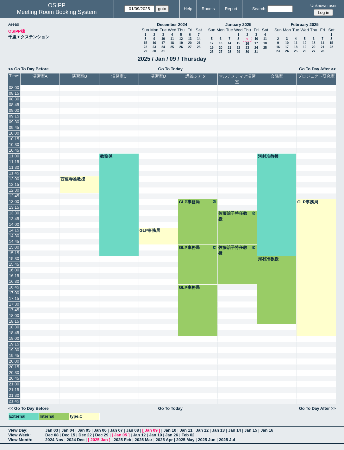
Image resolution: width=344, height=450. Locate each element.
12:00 (14, 178)
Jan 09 (151, 430)
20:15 (14, 366)
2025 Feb (122, 439)
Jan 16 (266, 430)
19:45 (14, 355)
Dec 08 (52, 435)
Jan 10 (170, 430)
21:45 (14, 401)
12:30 (14, 190)
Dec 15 (68, 435)
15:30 (14, 258)
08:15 (14, 93)
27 (189, 47)
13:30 (14, 213)
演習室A (40, 76)
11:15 (14, 161)
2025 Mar (143, 439)
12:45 (14, 195)
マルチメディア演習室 (237, 79)
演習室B (79, 76)
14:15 (14, 230)
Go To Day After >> (317, 69)
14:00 (14, 224)
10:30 (14, 144)
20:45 (14, 378)
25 (172, 47)
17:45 (14, 309)
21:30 (14, 395)
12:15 (14, 184)
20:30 (14, 372)
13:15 (14, 207)
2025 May (185, 439)
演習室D (158, 76)
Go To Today (170, 69)
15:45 (14, 264)
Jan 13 (218, 430)
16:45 (14, 287)
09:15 (14, 116)
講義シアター (197, 76)
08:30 (14, 99)
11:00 (14, 156)
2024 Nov (54, 439)
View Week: (19, 435)
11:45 (14, 173)
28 (198, 47)
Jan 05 (84, 430)
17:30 (14, 304)
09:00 (14, 110)
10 (163, 39)
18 (172, 43)
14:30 (14, 235)
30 (154, 51)
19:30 (14, 349)
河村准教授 (268, 156)
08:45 (14, 104)
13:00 (14, 201)
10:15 (14, 138)
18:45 (14, 332)
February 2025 (305, 24)
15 (145, 43)
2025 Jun (207, 439)
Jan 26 (171, 435)
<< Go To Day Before (28, 69)
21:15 (14, 389)
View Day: (18, 430)
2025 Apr (164, 439)
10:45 (14, 150)
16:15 (14, 275)
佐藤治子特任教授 (237, 216)
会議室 (277, 76)
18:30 (14, 327)
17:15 (14, 298)
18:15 (14, 321)
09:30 (14, 121)
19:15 (14, 344)
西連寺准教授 (72, 179)
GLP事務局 (198, 201)
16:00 (14, 270)
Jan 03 (51, 430)
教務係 (106, 156)
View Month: (20, 439)
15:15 (14, 252)
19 (181, 43)
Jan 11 (186, 430)
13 (189, 39)
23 (154, 47)
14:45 (14, 241)
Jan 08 (132, 430)
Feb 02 (187, 435)
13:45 (14, 218)
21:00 (14, 384)
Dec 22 (85, 435)
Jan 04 (67, 430)
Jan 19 (155, 435)
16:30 (14, 281)
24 (163, 47)
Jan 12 (202, 430)
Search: (259, 8)
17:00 (14, 292)
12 (181, 39)
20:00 (14, 361)
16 (154, 43)
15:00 (14, 247)
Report (231, 8)
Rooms (208, 8)
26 (181, 47)
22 (145, 47)
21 (198, 43)
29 (145, 51)
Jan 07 (116, 430)
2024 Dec (75, 439)
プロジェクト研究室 (316, 76)
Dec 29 (102, 435)
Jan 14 (234, 430)
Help (188, 8)
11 (172, 39)
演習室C (119, 76)
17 (163, 43)
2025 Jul (227, 439)
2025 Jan (99, 439)
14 (198, 39)
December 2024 (172, 24)
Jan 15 (250, 430)
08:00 (14, 87)
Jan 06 (100, 430)
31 (163, 51)
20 (189, 43)
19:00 (14, 338)
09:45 (14, 127)
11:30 (14, 167)
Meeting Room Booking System (57, 12)
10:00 (14, 133)
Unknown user (323, 5)
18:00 (14, 315)
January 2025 (238, 24)
